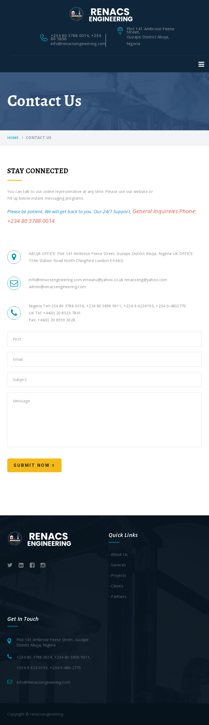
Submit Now (34, 465)
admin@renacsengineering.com (57, 286)
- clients (116, 585)
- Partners (117, 596)
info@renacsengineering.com (78, 43)
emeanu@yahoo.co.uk (102, 279)
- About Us (118, 554)
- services (117, 564)
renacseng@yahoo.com (145, 279)
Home (12, 137)
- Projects (117, 575)
